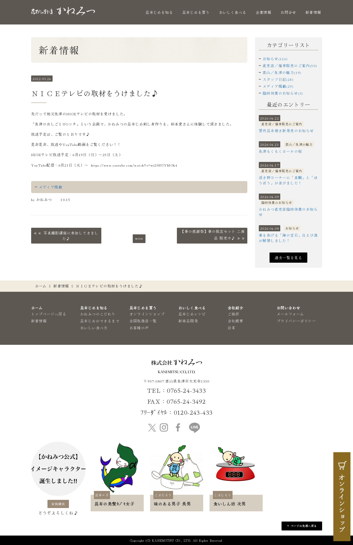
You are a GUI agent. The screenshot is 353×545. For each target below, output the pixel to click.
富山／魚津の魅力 (299, 144)
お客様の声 (139, 327)
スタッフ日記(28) (278, 79)
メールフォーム (290, 313)
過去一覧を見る (288, 257)
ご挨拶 (233, 313)
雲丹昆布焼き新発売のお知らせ (286, 130)
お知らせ (292, 228)
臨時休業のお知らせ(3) (283, 93)
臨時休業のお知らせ (276, 202)
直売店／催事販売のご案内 (281, 124)
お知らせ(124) (275, 58)
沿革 (232, 327)
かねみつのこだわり (98, 313)
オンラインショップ (147, 313)
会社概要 (236, 320)
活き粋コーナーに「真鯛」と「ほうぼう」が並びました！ (288, 180)
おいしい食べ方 (94, 327)
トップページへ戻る (49, 313)
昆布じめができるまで (99, 320)
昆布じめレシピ (192, 313)
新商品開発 (188, 320)
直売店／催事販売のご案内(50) (290, 65)
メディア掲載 (50, 186)
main (139, 237)
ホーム (41, 285)
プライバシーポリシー (296, 320)
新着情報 (313, 12)
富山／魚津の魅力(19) (282, 72)
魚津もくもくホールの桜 (280, 151)
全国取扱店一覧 (143, 320)
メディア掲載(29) (278, 86)
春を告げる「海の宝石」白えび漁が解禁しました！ (288, 238)
